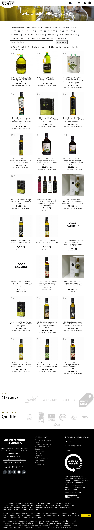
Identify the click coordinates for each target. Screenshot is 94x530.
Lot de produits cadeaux (35, 35)
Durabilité (39, 449)
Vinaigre (64, 27)
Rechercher (61, 42)
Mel (61, 31)
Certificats (39, 460)
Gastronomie (40, 451)
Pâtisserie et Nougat (20, 38)
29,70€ (45, 330)
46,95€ (19, 165)
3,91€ (45, 208)
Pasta (45, 38)
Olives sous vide (58, 38)
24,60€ (19, 369)
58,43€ (71, 167)
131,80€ (45, 124)
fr (71, 3)
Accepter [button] (86, 515)
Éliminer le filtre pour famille (63, 47)
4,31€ (20, 247)
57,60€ (71, 124)
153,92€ (71, 86)
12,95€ (71, 289)
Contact (68, 450)
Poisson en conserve (69, 35)
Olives (42, 31)
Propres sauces (29, 31)
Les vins (15, 31)
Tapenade (52, 31)
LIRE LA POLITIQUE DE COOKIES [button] (57, 527)
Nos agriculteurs (42, 447)
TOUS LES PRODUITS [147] (20, 27)
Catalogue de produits (45, 445)
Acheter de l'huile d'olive (77, 437)
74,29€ (19, 206)
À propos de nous (43, 440)
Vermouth (53, 35)
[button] (79, 2)
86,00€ (19, 84)
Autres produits (42, 458)
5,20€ (45, 288)
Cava (73, 27)
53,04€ (45, 167)
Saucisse (35, 38)
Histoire (38, 442)
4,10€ (71, 249)
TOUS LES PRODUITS (19, 47)
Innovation (39, 465)
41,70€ (19, 126)
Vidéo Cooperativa (73, 446)
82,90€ (19, 329)
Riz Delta (70, 31)
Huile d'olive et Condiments (44, 27)
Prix (36, 462)
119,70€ (45, 84)
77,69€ (71, 206)
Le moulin (39, 453)
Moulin (68, 442)
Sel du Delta (17, 35)
